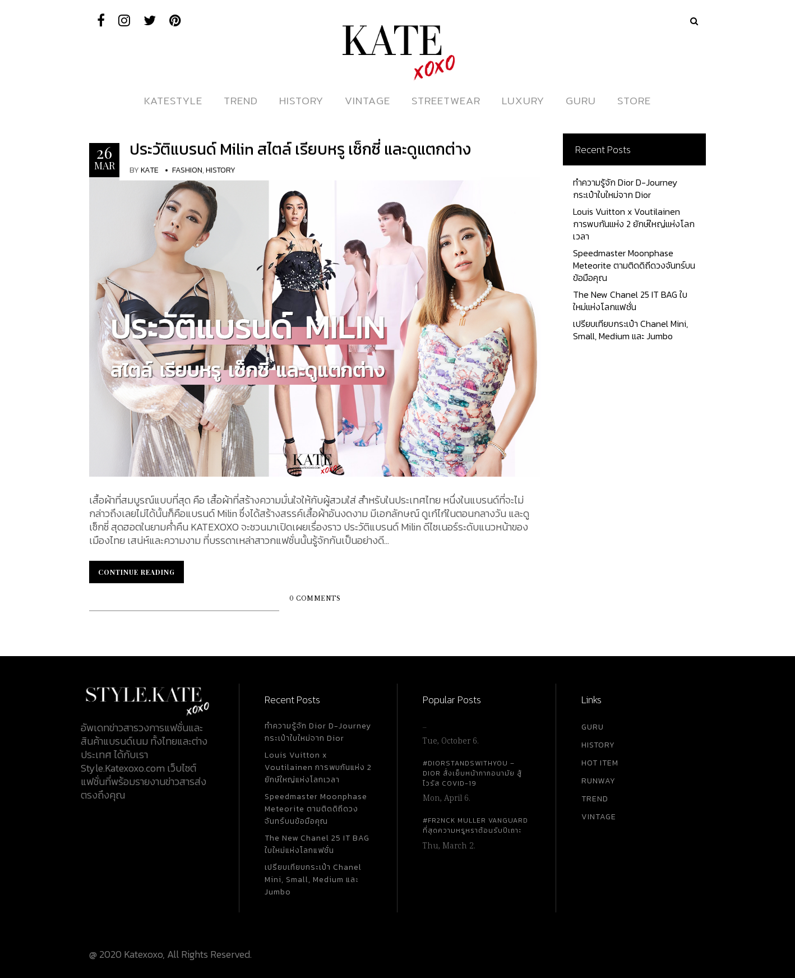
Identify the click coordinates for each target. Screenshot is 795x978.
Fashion (187, 170)
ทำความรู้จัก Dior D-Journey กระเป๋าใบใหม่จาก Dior (625, 188)
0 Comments (314, 598)
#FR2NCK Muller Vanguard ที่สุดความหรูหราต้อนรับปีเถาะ (475, 825)
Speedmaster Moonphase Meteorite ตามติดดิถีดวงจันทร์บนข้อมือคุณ (634, 265)
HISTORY (598, 745)
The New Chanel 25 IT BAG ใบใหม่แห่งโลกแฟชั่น (630, 300)
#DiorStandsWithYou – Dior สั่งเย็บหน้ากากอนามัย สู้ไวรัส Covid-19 (472, 773)
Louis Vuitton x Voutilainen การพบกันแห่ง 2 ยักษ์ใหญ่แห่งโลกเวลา (634, 223)
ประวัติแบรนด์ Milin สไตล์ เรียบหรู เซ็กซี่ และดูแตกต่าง (300, 149)
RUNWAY (598, 781)
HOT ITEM (599, 763)
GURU (592, 727)
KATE (150, 170)
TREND (594, 799)
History (220, 170)
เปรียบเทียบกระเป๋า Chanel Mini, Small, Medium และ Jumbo (630, 329)
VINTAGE (598, 817)
